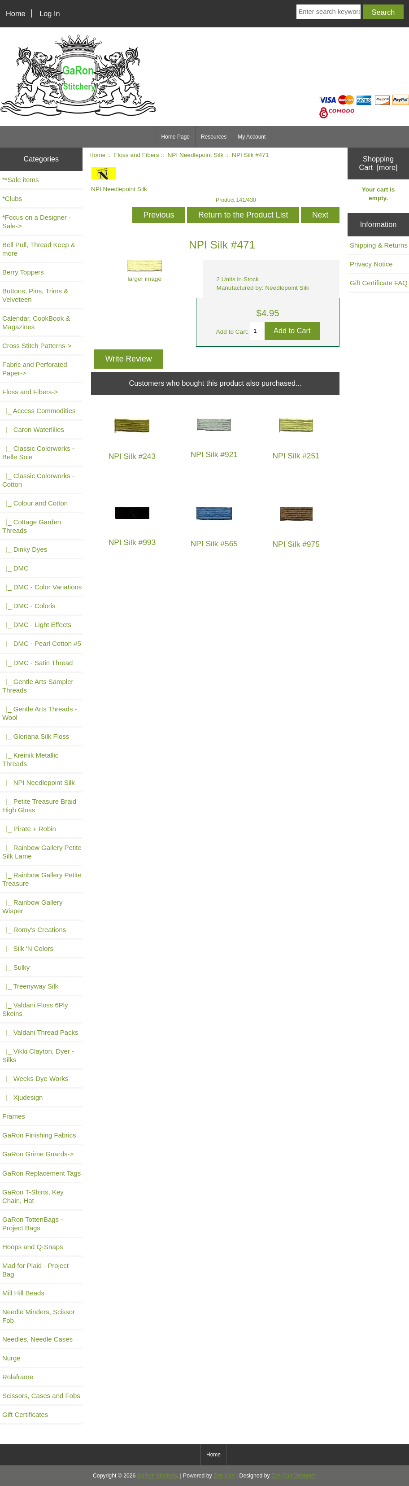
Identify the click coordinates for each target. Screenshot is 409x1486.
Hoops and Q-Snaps (32, 1247)
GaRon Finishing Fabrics (39, 1135)
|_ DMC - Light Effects (36, 624)
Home (16, 13)
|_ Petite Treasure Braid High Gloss (39, 805)
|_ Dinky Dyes (24, 549)
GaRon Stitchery (157, 1476)
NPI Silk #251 (295, 456)
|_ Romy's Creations (34, 929)
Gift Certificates (25, 1414)
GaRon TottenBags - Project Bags (32, 1224)
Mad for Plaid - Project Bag (35, 1270)
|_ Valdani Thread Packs (40, 1032)
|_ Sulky (16, 967)
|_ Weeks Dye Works (35, 1078)
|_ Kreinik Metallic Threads (30, 759)
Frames (13, 1116)
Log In (49, 13)
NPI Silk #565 (214, 544)
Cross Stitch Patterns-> (36, 345)
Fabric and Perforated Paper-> (34, 369)
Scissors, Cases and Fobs (41, 1395)
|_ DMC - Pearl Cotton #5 (41, 643)
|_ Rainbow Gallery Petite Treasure (42, 879)
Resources (213, 137)
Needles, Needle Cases (37, 1339)
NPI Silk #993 (132, 542)
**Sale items (20, 179)
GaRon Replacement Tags (41, 1173)
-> (30, 392)
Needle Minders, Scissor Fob (38, 1316)
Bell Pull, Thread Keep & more (38, 249)
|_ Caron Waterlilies (33, 429)
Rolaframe (17, 1377)
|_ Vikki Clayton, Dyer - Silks (38, 1055)
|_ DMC (15, 568)
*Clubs (12, 198)
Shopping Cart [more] (378, 163)
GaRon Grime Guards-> (38, 1154)
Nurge (11, 1358)
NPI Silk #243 (132, 456)
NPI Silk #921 (214, 454)
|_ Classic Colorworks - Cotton (38, 480)
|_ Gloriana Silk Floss (35, 736)
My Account (251, 137)
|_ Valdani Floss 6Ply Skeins (35, 1009)
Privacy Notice (371, 264)
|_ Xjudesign (22, 1097)
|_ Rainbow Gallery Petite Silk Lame (42, 852)
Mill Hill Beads (23, 1293)
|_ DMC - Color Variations (42, 587)
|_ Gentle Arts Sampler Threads (37, 686)
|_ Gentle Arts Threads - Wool (39, 713)
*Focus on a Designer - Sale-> (36, 222)
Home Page (175, 137)
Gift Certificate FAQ (379, 283)
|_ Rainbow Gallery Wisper (32, 906)
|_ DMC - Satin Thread (37, 663)
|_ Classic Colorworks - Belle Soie (38, 452)
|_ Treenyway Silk (30, 986)
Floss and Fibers (136, 155)
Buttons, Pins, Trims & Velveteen (35, 295)
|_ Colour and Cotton (35, 503)
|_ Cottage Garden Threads (31, 526)
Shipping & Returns (379, 245)
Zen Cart (224, 1476)
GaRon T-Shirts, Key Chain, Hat (33, 1196)
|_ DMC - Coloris (29, 606)
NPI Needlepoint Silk (196, 155)
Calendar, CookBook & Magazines (36, 322)
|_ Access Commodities (38, 410)
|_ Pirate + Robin (29, 828)
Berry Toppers (23, 272)
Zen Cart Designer (293, 1476)
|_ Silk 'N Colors (27, 948)
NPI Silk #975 (295, 544)
